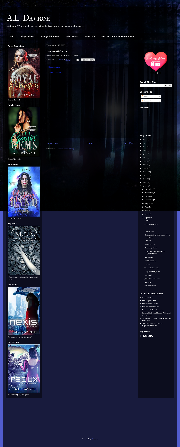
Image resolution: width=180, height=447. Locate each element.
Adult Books (72, 36)
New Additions (149, 244)
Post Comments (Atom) (65, 149)
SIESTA (147, 221)
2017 (145, 157)
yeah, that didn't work (152, 278)
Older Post (128, 143)
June (147, 210)
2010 (145, 182)
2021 (145, 147)
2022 (145, 143)
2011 (145, 179)
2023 (145, 140)
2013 (145, 172)
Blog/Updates (27, 36)
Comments (147, 101)
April (147, 218)
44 (145, 228)
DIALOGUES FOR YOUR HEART (118, 36)
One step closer (150, 286)
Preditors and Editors (150, 304)
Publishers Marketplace (150, 307)
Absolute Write (147, 297)
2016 (145, 161)
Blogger (94, 439)
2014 (145, 168)
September (149, 200)
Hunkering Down (150, 248)
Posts (145, 96)
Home (90, 143)
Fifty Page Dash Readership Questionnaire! (154, 252)
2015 (145, 165)
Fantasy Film (149, 231)
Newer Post (52, 143)
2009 (145, 186)
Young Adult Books (49, 36)
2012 (145, 175)
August (148, 203)
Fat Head (147, 241)
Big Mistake (148, 257)
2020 (145, 150)
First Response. (150, 261)
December (149, 189)
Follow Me (90, 36)
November (149, 193)
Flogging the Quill (149, 300)
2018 (145, 154)
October (148, 196)
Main (11, 36)
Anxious (147, 282)
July (146, 207)
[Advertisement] (24, 419)
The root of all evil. (151, 268)
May (147, 214)
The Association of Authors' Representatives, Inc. (152, 324)
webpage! (148, 275)
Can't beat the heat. (151, 224)
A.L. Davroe (28, 18)
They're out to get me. (152, 271)
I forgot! (147, 264)
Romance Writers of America (153, 310)
